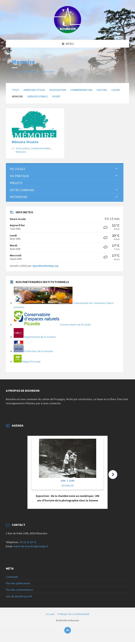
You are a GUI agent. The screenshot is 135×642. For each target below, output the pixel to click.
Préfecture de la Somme (33, 351)
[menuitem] (65, 168)
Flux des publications (18, 583)
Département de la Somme (35, 337)
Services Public (37, 96)
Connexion (12, 577)
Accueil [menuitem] (50, 614)
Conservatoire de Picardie (52, 324)
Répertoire (30, 71)
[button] (67, 472)
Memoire (21, 152)
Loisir (115, 90)
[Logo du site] (67, 32)
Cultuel (102, 90)
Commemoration (81, 90)
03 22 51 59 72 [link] (28, 542)
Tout (15, 90)
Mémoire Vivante (25, 142)
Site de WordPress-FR (19, 596)
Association (48, 71)
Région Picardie (27, 361)
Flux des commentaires (19, 589)
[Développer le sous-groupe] (117, 169)
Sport (56, 96)
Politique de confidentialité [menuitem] (73, 614)
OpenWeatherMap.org (45, 266)
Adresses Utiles (34, 90)
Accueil (16, 71)
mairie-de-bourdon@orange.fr (30, 546)
